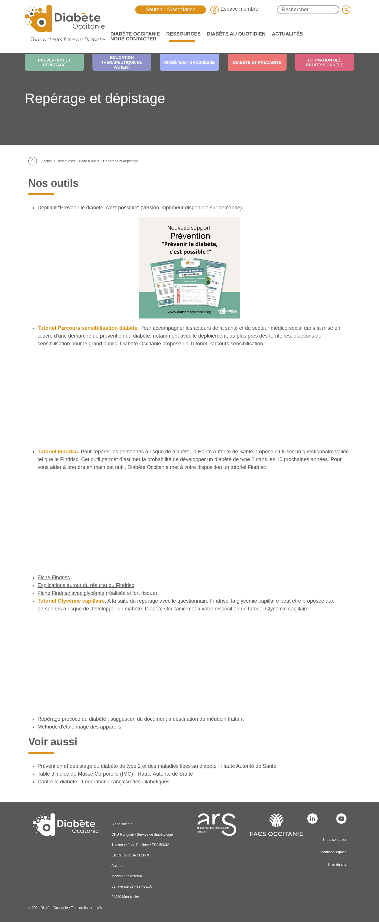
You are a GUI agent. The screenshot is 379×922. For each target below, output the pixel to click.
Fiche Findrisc (54, 577)
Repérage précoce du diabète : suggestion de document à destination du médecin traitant (141, 719)
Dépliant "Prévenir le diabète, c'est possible (87, 208)
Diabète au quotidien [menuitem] (234, 33)
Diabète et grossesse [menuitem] (189, 62)
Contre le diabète (58, 782)
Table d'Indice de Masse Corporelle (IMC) (86, 774)
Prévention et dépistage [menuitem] (54, 62)
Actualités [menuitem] (286, 33)
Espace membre (234, 9)
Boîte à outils (89, 161)
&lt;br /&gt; (189, 662)
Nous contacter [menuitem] (133, 38)
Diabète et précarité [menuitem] (257, 62)
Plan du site (337, 865)
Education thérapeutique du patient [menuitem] (122, 62)
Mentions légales (333, 852)
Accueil (47, 161)
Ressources (66, 161)
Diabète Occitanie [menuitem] (133, 33)
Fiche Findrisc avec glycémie (71, 593)
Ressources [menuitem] (182, 33)
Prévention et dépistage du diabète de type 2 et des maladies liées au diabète (127, 766)
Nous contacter (334, 840)
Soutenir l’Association (171, 9)
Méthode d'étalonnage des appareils (79, 727)
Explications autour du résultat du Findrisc (86, 585)
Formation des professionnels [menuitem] (324, 62)
